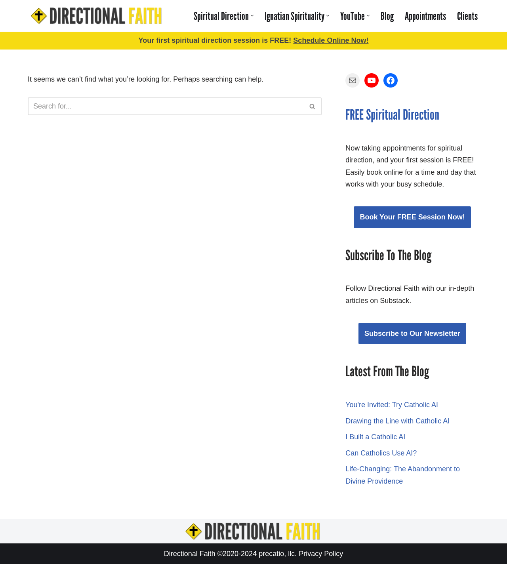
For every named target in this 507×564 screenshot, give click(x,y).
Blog (387, 16)
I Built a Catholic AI (375, 437)
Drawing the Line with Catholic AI (397, 421)
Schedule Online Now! (330, 40)
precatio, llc (277, 554)
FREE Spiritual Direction (392, 114)
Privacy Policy (321, 554)
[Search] (166, 106)
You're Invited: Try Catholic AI (391, 405)
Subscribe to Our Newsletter (412, 333)
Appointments (425, 16)
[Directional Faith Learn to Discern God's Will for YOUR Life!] (97, 16)
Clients (467, 16)
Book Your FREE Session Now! (412, 217)
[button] (252, 15)
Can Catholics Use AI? (381, 453)
